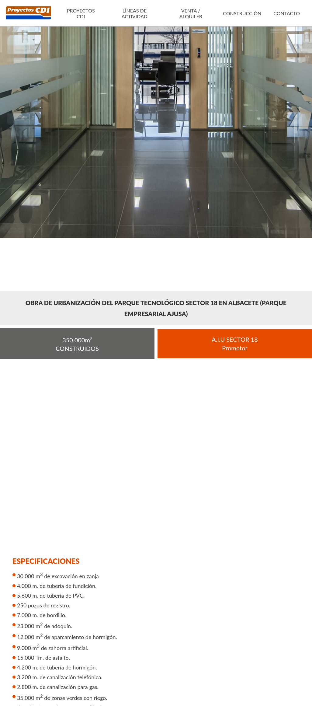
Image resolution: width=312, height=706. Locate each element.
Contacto (286, 13)
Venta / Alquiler (190, 13)
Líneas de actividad (134, 13)
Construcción (242, 13)
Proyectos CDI (81, 13)
